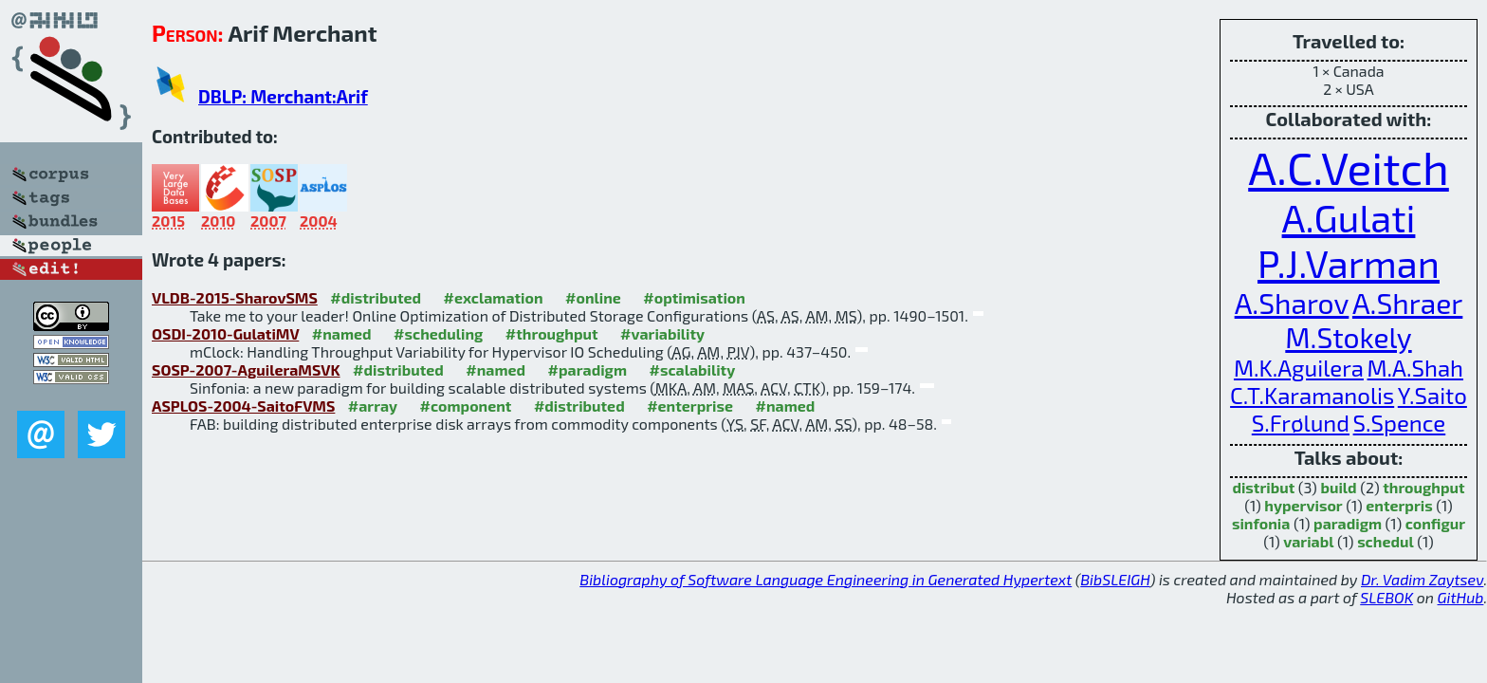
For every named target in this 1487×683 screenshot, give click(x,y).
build (1338, 487)
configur (1435, 523)
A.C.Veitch (1348, 166)
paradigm (1347, 523)
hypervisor (1303, 505)
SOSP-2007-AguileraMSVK (246, 369)
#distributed (375, 297)
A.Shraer (1407, 303)
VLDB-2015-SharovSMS (235, 297)
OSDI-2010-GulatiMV (225, 333)
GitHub (1461, 597)
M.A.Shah (1416, 367)
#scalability (692, 369)
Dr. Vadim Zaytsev (1422, 579)
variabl (1308, 541)
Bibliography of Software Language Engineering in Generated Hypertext (825, 579)
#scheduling (438, 333)
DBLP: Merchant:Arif (283, 96)
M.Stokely (1348, 337)
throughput (1423, 487)
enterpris (1399, 505)
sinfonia (1261, 523)
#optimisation (694, 297)
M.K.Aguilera (1299, 367)
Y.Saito (1432, 395)
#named (342, 333)
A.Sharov (1292, 303)
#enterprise (690, 406)
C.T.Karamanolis (1312, 395)
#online (593, 297)
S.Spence (1399, 422)
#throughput (551, 333)
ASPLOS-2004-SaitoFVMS (243, 406)
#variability (662, 333)
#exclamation (493, 297)
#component (466, 406)
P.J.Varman (1349, 263)
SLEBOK (1386, 597)
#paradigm (587, 369)
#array (372, 406)
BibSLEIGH (1114, 579)
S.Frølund (1300, 422)
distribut (1263, 487)
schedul (1385, 541)
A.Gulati (1349, 217)
